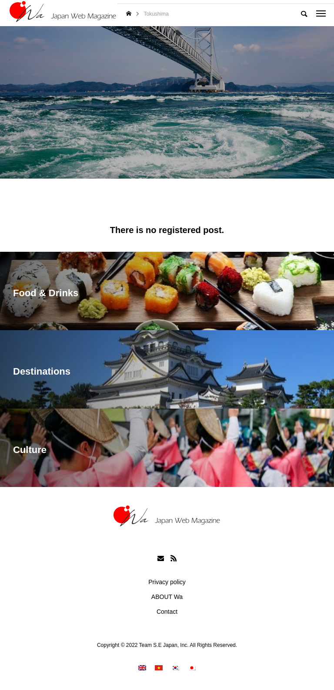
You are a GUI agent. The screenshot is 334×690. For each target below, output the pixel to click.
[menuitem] (142, 667)
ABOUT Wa (167, 597)
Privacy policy (167, 582)
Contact (167, 612)
